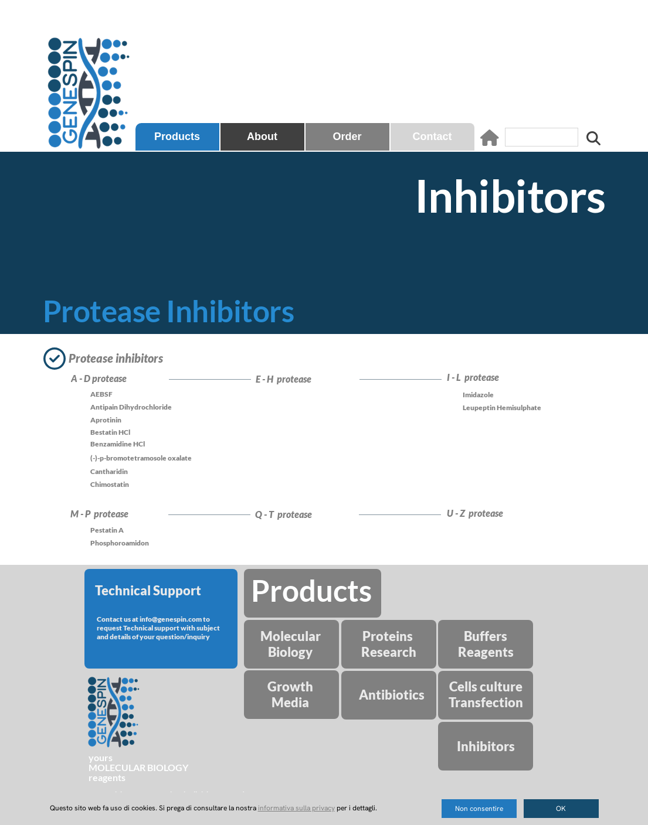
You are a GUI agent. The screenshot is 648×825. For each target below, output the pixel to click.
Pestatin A (107, 530)
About (262, 136)
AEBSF (101, 394)
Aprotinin (105, 419)
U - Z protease (477, 513)
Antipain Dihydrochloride (131, 407)
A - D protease (100, 378)
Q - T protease (285, 514)
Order (347, 136)
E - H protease (285, 378)
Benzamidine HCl (117, 443)
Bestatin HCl (110, 432)
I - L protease (475, 377)
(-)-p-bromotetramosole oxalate (141, 458)
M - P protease (101, 513)
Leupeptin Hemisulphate (502, 407)
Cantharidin (109, 471)
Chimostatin (109, 484)
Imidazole (478, 394)
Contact (432, 136)
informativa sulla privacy (296, 808)
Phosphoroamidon (119, 542)
